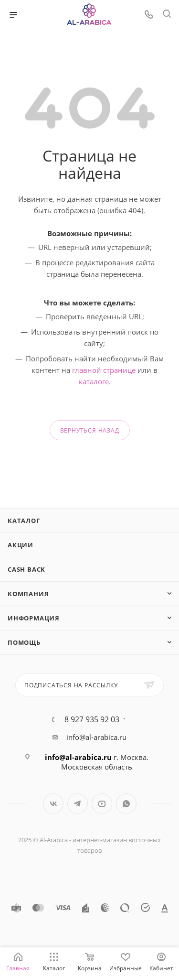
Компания (28, 593)
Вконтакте (53, 803)
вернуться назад (89, 430)
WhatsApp (126, 803)
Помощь (24, 642)
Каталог (24, 520)
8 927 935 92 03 (91, 719)
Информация (34, 618)
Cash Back (26, 569)
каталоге (94, 381)
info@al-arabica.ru (96, 737)
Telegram (77, 803)
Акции (20, 545)
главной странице (104, 370)
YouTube (102, 803)
